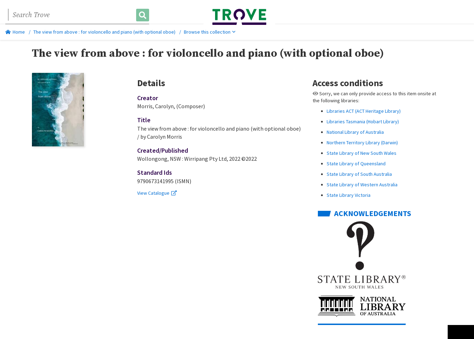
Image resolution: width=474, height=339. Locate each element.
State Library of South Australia (359, 174)
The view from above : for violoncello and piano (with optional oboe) (104, 32)
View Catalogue (157, 193)
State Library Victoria (348, 195)
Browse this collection (209, 32)
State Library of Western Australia (362, 184)
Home (15, 32)
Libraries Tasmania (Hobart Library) (363, 121)
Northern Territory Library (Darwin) (362, 142)
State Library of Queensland (356, 163)
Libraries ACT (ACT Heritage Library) (364, 111)
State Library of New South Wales (361, 153)
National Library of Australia (355, 132)
